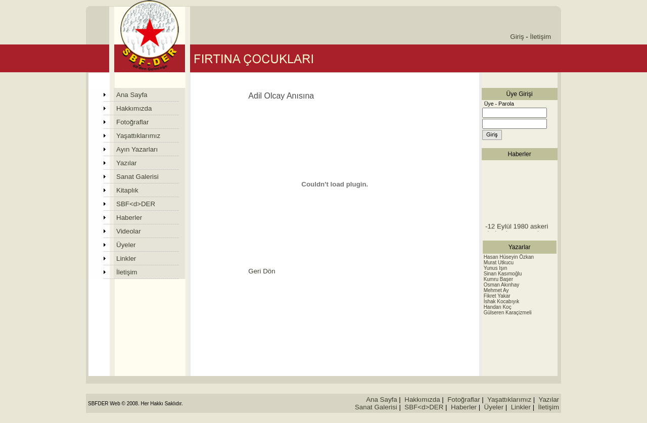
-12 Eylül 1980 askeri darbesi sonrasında (516, 231)
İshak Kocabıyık (502, 301)
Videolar (128, 231)
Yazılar (126, 163)
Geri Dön (261, 271)
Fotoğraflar (132, 122)
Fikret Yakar (497, 296)
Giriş (517, 36)
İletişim (540, 36)
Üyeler (126, 245)
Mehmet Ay (496, 290)
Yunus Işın (495, 268)
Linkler (126, 258)
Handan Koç (498, 307)
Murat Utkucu (499, 262)
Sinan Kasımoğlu (503, 273)
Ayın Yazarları (137, 149)
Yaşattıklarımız (138, 135)
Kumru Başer (498, 279)
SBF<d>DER (135, 204)
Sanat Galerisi (137, 176)
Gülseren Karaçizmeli (508, 312)
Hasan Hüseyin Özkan (509, 257)
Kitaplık (127, 190)
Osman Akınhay (502, 285)
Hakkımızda (134, 108)
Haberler (129, 217)
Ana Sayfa (132, 95)
